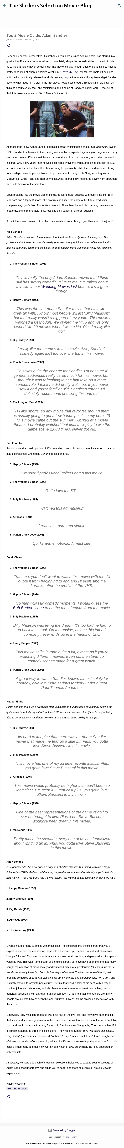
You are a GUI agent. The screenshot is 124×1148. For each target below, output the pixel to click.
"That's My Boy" (69, 72)
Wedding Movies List (59, 286)
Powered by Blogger (62, 1130)
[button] (8, 46)
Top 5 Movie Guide (17, 1089)
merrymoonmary (70, 1137)
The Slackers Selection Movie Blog (50, 5)
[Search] (96, 6)
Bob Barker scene (28, 608)
